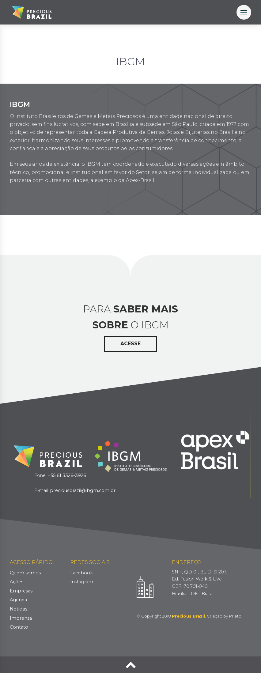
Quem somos (25, 573)
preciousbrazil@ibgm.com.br (82, 490)
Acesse (130, 343)
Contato (19, 627)
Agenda (18, 600)
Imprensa (21, 618)
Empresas (21, 591)
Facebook (81, 573)
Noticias (18, 609)
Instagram (81, 581)
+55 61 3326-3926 (67, 475)
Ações (16, 581)
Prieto (235, 616)
